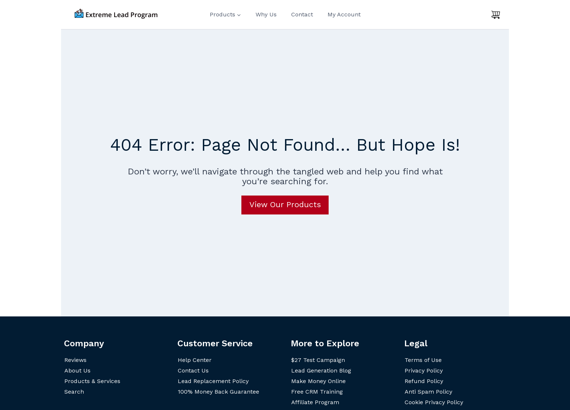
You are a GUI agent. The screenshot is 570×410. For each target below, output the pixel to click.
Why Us (266, 14)
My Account (344, 14)
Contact (302, 14)
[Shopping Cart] (495, 14)
